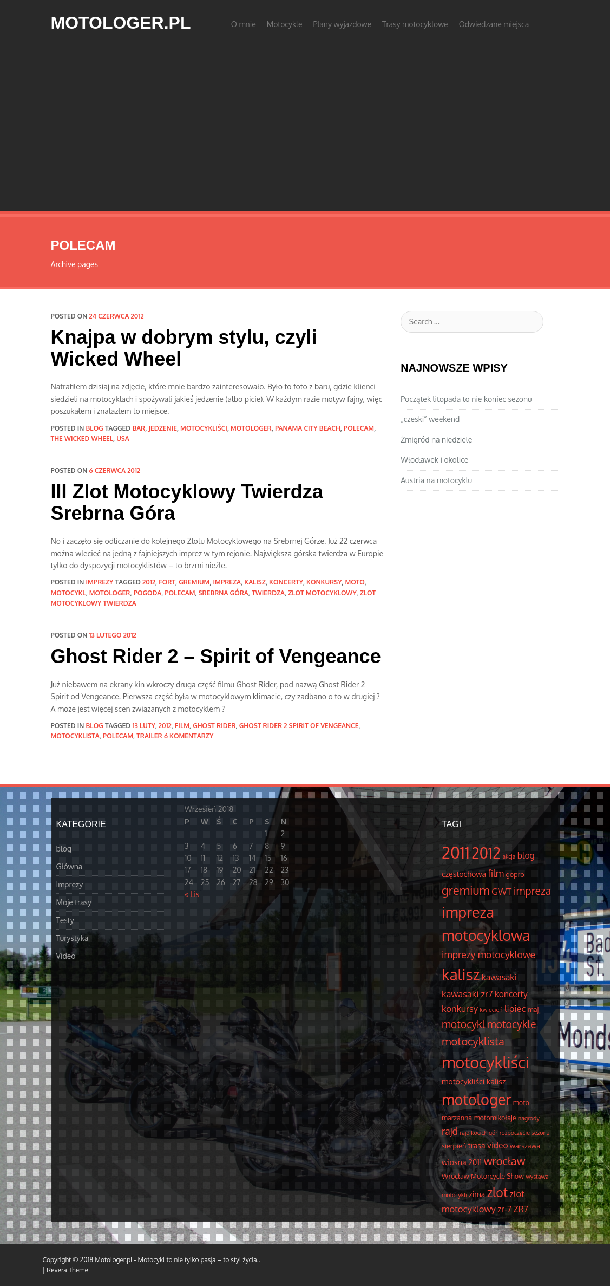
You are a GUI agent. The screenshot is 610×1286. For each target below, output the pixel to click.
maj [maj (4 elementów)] (533, 1009)
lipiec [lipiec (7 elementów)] (515, 1008)
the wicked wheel (82, 438)
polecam (359, 428)
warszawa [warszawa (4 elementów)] (525, 1145)
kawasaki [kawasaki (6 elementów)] (499, 977)
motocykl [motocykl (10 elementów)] (463, 1024)
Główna (69, 866)
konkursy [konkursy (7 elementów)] (460, 1008)
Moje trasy (74, 902)
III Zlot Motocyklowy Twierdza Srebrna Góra (187, 502)
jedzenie (162, 428)
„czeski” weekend (430, 419)
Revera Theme (67, 1270)
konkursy (324, 582)
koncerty (286, 582)
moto (354, 582)
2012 (148, 582)
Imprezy (100, 582)
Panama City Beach (307, 428)
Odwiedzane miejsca (494, 24)
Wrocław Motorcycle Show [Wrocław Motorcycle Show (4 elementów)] (483, 1176)
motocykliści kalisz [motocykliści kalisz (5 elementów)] (474, 1081)
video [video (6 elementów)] (497, 1145)
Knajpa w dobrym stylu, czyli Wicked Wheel (184, 348)
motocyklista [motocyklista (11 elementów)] (473, 1041)
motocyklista (75, 736)
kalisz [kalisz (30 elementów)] (461, 974)
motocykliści (203, 428)
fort (167, 582)
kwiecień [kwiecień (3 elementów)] (491, 1010)
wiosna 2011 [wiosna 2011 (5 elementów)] (462, 1162)
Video (66, 955)
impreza (227, 582)
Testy (65, 920)
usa (122, 438)
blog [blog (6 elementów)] (526, 855)
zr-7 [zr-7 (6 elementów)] (504, 1209)
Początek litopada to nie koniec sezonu (466, 399)
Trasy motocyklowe (415, 24)
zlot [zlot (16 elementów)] (497, 1192)
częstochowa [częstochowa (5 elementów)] (464, 874)
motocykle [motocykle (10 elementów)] (511, 1024)
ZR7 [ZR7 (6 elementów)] (521, 1209)
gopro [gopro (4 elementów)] (515, 874)
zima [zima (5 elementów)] (477, 1194)
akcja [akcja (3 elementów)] (508, 856)
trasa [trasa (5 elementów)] (477, 1145)
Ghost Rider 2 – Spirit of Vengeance (216, 656)
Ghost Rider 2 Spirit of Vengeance (299, 726)
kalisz (255, 582)
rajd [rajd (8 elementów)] (450, 1131)
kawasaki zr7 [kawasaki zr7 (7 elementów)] (467, 993)
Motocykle (285, 24)
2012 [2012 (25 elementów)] (486, 853)
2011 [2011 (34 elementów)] (456, 852)
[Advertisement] (305, 130)
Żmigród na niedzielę (436, 439)
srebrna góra (223, 593)
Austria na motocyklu (436, 480)
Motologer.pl (121, 23)
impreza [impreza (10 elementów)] (532, 891)
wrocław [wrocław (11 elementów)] (505, 1161)
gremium (194, 582)
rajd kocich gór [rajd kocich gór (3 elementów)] (478, 1132)
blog (94, 428)
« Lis (192, 894)
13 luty (143, 726)
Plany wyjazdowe (342, 24)
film (182, 726)
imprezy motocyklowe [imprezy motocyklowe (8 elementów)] (488, 954)
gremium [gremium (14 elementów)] (466, 890)
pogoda (147, 593)
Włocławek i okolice (434, 459)
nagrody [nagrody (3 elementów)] (529, 1118)
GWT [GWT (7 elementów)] (501, 891)
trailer (149, 736)
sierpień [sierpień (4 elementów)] (454, 1145)
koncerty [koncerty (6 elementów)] (511, 994)
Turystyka (72, 938)
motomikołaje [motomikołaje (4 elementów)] (495, 1117)
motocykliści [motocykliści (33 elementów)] (485, 1062)
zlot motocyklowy (322, 593)
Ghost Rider (214, 726)
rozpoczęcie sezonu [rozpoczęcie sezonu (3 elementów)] (525, 1132)
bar (138, 428)
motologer (251, 428)
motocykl (68, 593)
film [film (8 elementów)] (496, 873)
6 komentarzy (188, 736)
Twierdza (268, 593)
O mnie (243, 24)
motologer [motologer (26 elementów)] (476, 1099)
